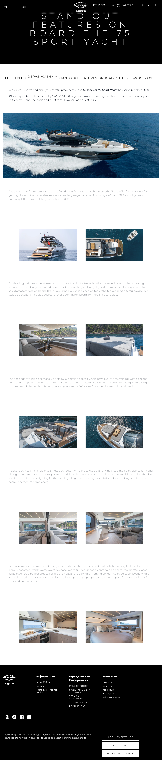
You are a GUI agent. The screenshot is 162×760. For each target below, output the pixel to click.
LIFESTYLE (14, 73)
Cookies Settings (120, 737)
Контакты (100, 5)
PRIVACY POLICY (78, 686)
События (107, 686)
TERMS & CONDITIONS (76, 697)
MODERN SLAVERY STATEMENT (79, 691)
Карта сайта (43, 682)
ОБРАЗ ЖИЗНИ (41, 73)
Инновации (108, 689)
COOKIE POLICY (78, 702)
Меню (8, 7)
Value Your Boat (111, 697)
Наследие (108, 693)
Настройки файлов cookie (47, 691)
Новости (107, 682)
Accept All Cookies (120, 753)
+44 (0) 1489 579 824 (124, 5)
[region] (81, 745)
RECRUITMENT (77, 706)
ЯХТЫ (24, 7)
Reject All (120, 745)
